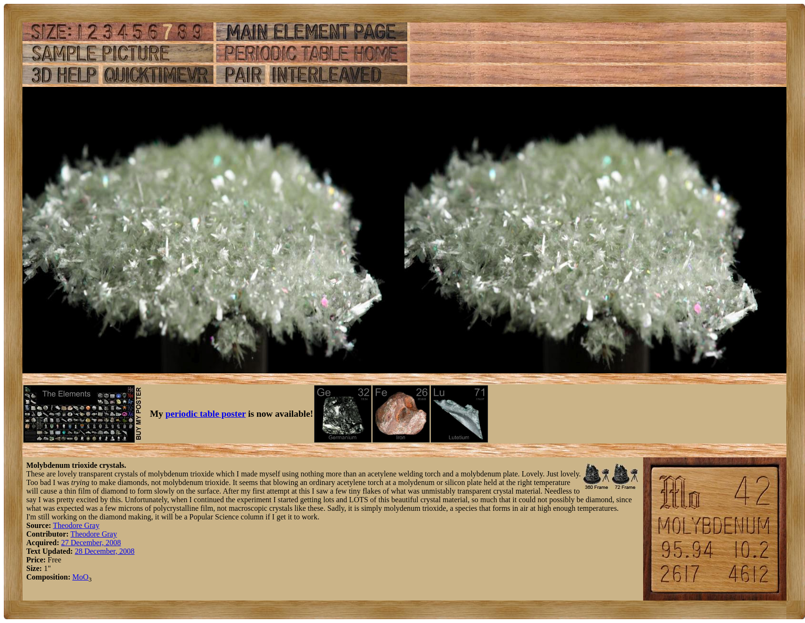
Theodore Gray (76, 525)
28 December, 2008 (105, 551)
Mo (77, 577)
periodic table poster (206, 414)
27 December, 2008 (91, 543)
